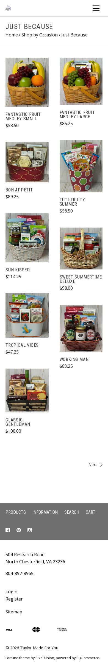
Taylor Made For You (39, 647)
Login (11, 591)
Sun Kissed (17, 269)
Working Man (74, 359)
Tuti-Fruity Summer (72, 202)
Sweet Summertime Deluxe (81, 279)
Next (80, 464)
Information (45, 512)
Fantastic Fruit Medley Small (23, 116)
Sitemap (13, 612)
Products (15, 512)
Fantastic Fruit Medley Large (77, 114)
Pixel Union (44, 657)
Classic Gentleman (17, 422)
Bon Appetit (19, 190)
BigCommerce (87, 657)
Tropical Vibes (22, 345)
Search (71, 512)
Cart (90, 512)
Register (14, 599)
